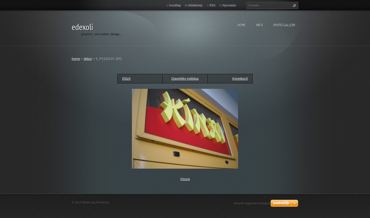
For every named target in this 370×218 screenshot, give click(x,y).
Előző (126, 79)
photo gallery (284, 25)
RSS (212, 5)
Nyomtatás (229, 5)
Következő (240, 79)
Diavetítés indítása (184, 79)
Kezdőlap (175, 5)
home (242, 25)
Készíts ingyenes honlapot (252, 203)
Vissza (185, 179)
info (259, 25)
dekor (88, 59)
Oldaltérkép (195, 5)
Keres (293, 5)
